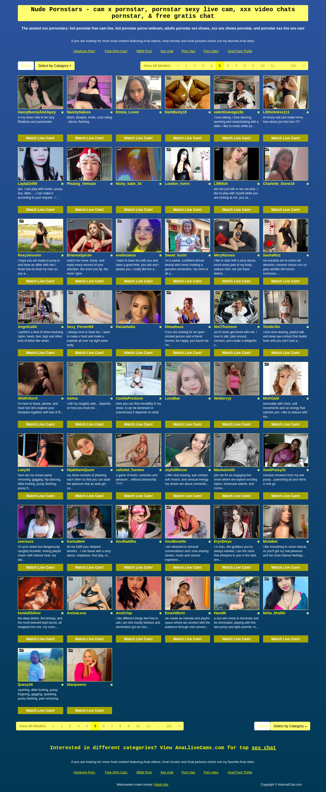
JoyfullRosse (176, 470)
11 (273, 66)
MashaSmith (224, 470)
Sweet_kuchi (176, 255)
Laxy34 (24, 470)
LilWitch (221, 184)
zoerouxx (25, 541)
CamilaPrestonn (129, 398)
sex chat (264, 747)
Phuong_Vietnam (81, 184)
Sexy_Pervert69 (80, 327)
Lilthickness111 (276, 112)
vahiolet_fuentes (130, 470)
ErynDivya (222, 541)
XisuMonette (175, 541)
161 (293, 66)
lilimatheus (174, 327)
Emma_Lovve (127, 112)
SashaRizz (272, 255)
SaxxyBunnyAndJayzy (37, 112)
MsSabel (270, 541)
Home (26, 66)
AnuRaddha (126, 541)
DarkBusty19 (176, 112)
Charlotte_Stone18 (279, 184)
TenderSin (271, 327)
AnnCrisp (124, 613)
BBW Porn (144, 51)
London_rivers (177, 184)
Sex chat (166, 51)
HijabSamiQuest (80, 470)
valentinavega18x (228, 112)
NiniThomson (225, 327)
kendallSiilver (29, 613)
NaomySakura (79, 112)
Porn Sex (188, 51)
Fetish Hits (161, 784)
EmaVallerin (175, 613)
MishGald (271, 398)
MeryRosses (224, 255)
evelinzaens (126, 255)
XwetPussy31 (274, 470)
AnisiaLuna (76, 613)
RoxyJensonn (29, 255)
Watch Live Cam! (40, 138)
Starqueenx (76, 684)
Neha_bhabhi (274, 613)
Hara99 (220, 613)
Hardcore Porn (84, 51)
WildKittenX (28, 398)
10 (263, 66)
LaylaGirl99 (27, 184)
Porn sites (211, 51)
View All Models (157, 66)
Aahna (72, 398)
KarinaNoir (76, 541)
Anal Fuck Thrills (240, 51)
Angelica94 (27, 327)
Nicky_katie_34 (128, 184)
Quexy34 (25, 684)
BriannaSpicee (79, 255)
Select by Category (54, 66)
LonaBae (172, 398)
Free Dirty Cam (116, 51)
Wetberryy (222, 398)
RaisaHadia (125, 327)
